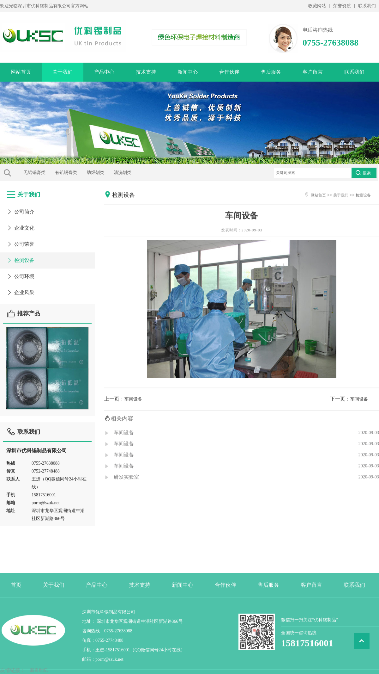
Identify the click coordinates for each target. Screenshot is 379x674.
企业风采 (20, 289)
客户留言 (313, 72)
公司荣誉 (20, 241)
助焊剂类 (83, 172)
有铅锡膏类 (54, 172)
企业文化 (20, 224)
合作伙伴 (229, 72)
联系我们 (367, 5)
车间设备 (133, 408)
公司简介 (20, 208)
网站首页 (21, 72)
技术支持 (146, 72)
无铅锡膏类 (22, 172)
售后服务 (271, 72)
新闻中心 (187, 72)
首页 (16, 618)
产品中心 (104, 72)
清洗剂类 (110, 172)
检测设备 (20, 257)
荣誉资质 (342, 5)
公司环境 (20, 273)
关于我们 (62, 72)
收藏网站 (317, 5)
